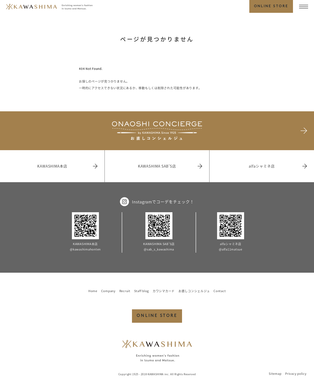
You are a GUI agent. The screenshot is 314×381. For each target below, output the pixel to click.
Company (108, 291)
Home (92, 291)
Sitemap (275, 373)
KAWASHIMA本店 (67, 166)
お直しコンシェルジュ (194, 291)
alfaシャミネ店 (277, 166)
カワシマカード (164, 291)
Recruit (124, 291)
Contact (219, 291)
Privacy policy (296, 373)
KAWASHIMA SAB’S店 (170, 166)
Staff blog (141, 291)
